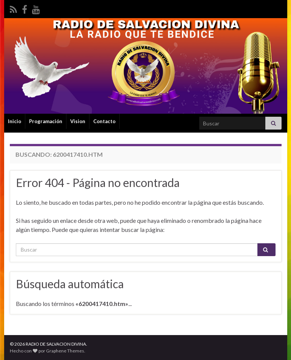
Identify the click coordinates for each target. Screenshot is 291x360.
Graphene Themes (65, 351)
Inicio (14, 121)
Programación (45, 121)
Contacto (104, 121)
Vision (77, 121)
